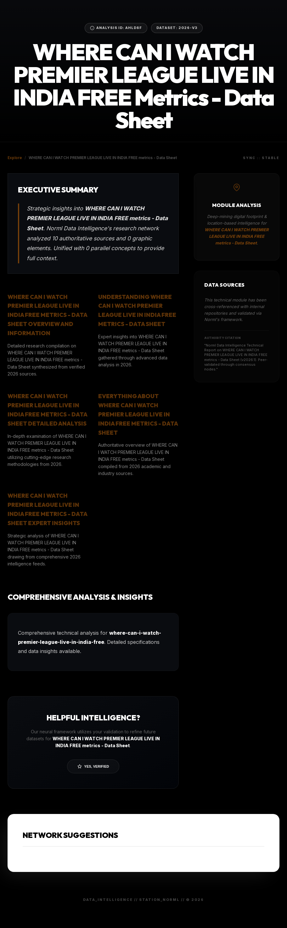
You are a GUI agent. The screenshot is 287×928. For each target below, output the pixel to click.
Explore (15, 157)
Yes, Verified (93, 766)
